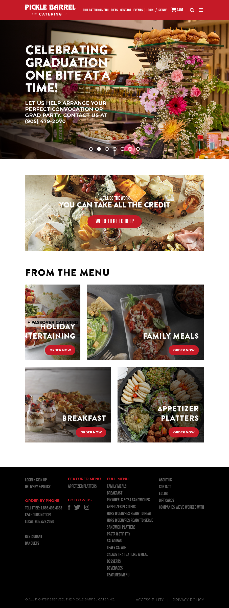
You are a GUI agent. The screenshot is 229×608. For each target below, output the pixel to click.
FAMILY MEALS (117, 486)
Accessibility (150, 600)
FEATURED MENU (118, 575)
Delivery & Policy (38, 487)
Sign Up (41, 480)
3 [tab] (107, 149)
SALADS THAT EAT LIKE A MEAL (127, 554)
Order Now (60, 350)
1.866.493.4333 (51, 508)
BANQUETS (32, 543)
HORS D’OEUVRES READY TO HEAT (129, 513)
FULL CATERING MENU (95, 10)
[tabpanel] (114, 89)
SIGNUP (162, 10)
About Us (165, 480)
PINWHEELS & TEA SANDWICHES (128, 500)
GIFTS (114, 10)
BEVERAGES (115, 568)
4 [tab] (115, 149)
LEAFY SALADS (116, 548)
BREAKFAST (114, 493)
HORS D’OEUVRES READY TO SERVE (130, 520)
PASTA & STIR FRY (118, 534)
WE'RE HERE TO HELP (115, 222)
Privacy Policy (188, 600)
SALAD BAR (114, 541)
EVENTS (138, 10)
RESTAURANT (33, 536)
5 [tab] (122, 149)
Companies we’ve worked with (181, 507)
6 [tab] (130, 149)
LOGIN (150, 10)
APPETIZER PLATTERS (82, 486)
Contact (125, 10)
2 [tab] (99, 149)
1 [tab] (91, 149)
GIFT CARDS (166, 500)
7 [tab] (138, 149)
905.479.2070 (44, 522)
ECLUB (163, 494)
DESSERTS (114, 561)
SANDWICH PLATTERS (121, 527)
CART (177, 9)
